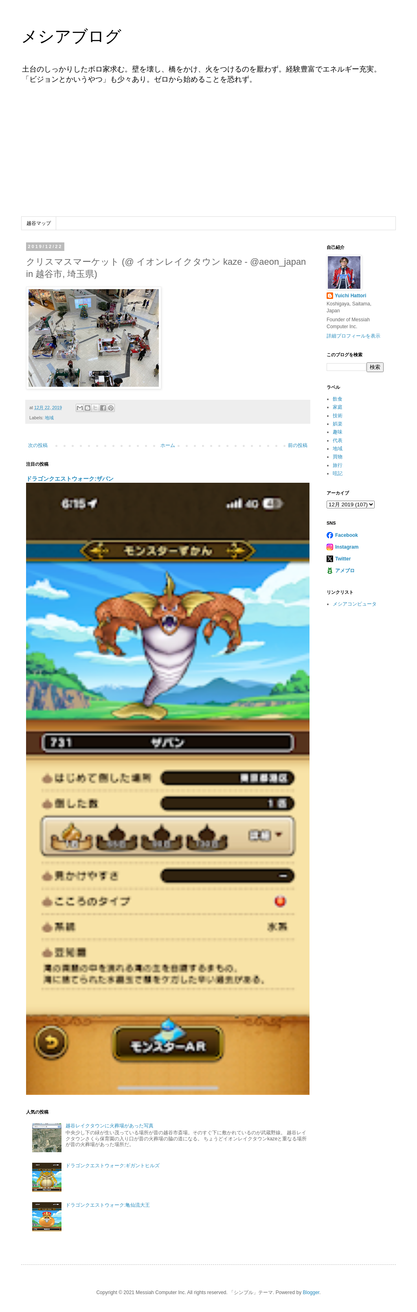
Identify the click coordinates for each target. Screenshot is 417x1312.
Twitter (343, 559)
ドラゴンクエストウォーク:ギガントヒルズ (113, 1165)
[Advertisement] (208, 156)
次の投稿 (38, 445)
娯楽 (337, 424)
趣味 (337, 432)
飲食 (337, 399)
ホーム (167, 445)
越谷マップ (38, 223)
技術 (337, 415)
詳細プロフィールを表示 (353, 336)
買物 (337, 457)
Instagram (346, 547)
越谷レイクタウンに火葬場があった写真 (110, 1126)
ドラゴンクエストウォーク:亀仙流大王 (108, 1205)
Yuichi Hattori (350, 296)
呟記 (337, 473)
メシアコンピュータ (355, 604)
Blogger (311, 1292)
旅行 (337, 465)
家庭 (337, 407)
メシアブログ (71, 36)
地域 (49, 417)
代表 (337, 440)
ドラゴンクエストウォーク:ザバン (70, 478)
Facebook (346, 535)
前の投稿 (297, 445)
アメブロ (345, 570)
